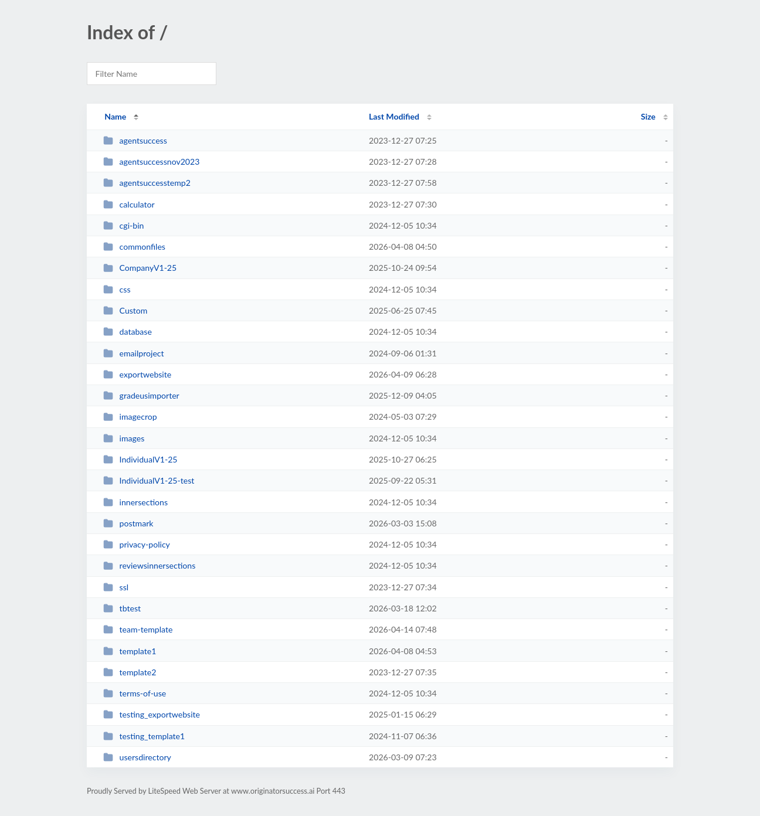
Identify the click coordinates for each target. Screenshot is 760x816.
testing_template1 (144, 736)
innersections (135, 502)
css (116, 289)
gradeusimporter (141, 395)
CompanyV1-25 (140, 268)
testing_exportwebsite (151, 714)
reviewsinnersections (149, 565)
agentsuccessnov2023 (151, 161)
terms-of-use (134, 693)
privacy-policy (136, 544)
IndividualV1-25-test (148, 480)
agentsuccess (135, 140)
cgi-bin (123, 225)
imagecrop (130, 416)
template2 (129, 672)
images (123, 438)
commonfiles (134, 246)
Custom (125, 310)
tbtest (122, 608)
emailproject (133, 353)
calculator (128, 204)
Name (115, 116)
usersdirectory (137, 757)
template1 (129, 651)
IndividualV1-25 (140, 459)
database (127, 331)
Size (648, 116)
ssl (115, 587)
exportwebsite (137, 374)
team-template (137, 629)
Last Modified (394, 116)
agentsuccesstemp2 (147, 183)
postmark (128, 523)
